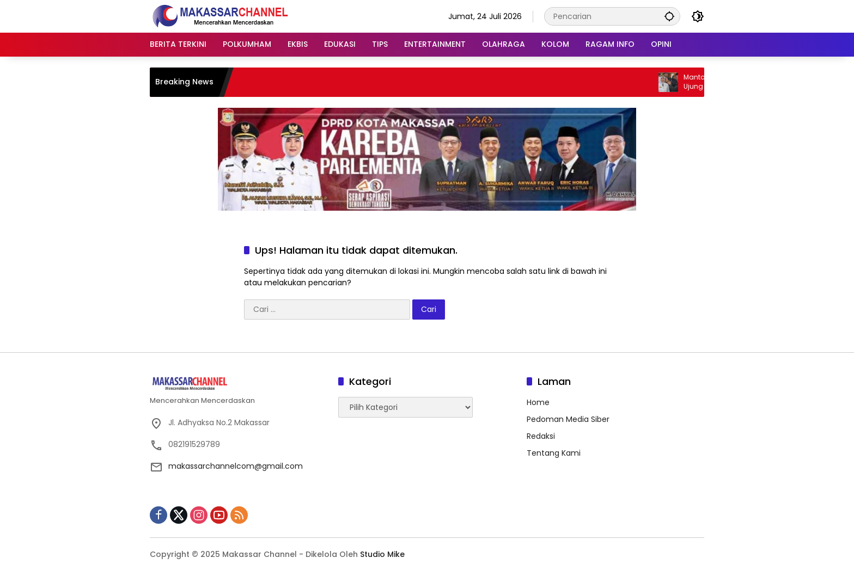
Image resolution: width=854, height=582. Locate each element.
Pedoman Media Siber (568, 419)
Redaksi (541, 436)
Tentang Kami (554, 453)
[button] (669, 16)
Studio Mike (382, 554)
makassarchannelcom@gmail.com (235, 466)
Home (538, 402)
